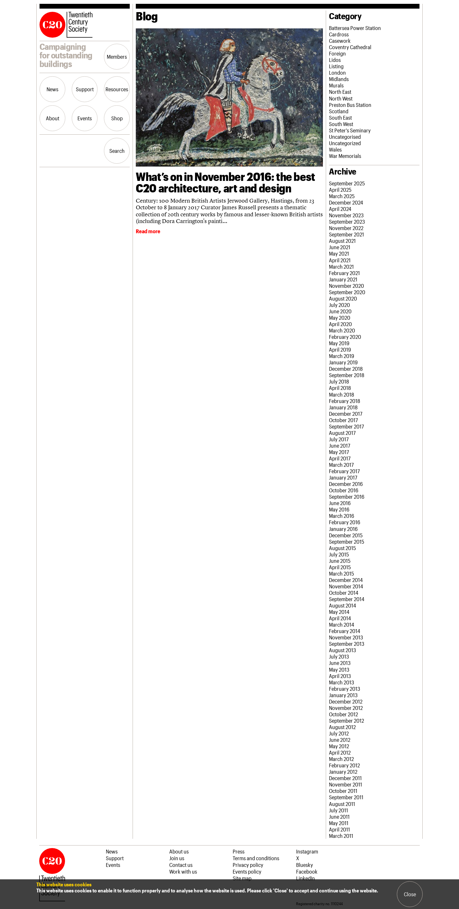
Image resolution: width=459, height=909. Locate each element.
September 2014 (346, 599)
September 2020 (347, 292)
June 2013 (340, 662)
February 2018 (344, 401)
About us (179, 851)
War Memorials (345, 156)
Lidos (335, 59)
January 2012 (343, 771)
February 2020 (345, 336)
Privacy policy (248, 864)
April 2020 (340, 324)
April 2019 (340, 349)
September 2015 (346, 541)
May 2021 (339, 253)
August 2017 (342, 432)
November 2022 (346, 228)
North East (340, 91)
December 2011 (345, 778)
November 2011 (345, 784)
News (52, 89)
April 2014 (340, 618)
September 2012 (346, 720)
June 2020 (340, 311)
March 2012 (341, 759)
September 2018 (346, 375)
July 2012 (339, 733)
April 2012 (340, 752)
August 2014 (342, 605)
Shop (117, 118)
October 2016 (343, 490)
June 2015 (340, 560)
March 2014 (341, 624)
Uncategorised (345, 136)
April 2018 (340, 387)
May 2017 (339, 452)
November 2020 (346, 285)
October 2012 (343, 714)
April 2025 (340, 189)
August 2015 (342, 548)
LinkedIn (305, 878)
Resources (117, 89)
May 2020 (339, 317)
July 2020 (339, 305)
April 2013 (340, 676)
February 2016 (344, 522)
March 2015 (341, 573)
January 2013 (343, 695)
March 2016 (341, 515)
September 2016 (346, 496)
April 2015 (340, 567)
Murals (336, 85)
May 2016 (339, 509)
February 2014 (344, 631)
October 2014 (343, 592)
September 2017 (346, 426)
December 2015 (346, 535)
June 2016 (340, 503)
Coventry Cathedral (350, 47)
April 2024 (340, 208)
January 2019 (343, 362)
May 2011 (338, 823)
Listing (336, 66)
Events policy (247, 871)
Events (84, 118)
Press (238, 851)
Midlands (339, 79)
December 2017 (345, 413)
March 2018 (341, 394)
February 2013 (344, 688)
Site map (242, 878)
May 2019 (339, 343)
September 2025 (347, 183)
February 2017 (344, 471)
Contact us (181, 864)
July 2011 (338, 810)
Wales (335, 149)
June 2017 (339, 445)
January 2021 (343, 279)
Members (117, 56)
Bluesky (304, 864)
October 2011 (343, 790)
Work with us (183, 871)
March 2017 (341, 464)
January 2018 (343, 407)
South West (341, 124)
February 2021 (344, 273)
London (337, 72)
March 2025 (342, 196)
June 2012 (339, 739)
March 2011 (341, 835)
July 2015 (339, 554)
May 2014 (339, 611)
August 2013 (342, 650)
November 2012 (346, 707)
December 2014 (346, 580)
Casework (340, 40)
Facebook (306, 871)
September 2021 (346, 234)
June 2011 (339, 816)
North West (341, 98)
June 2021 (339, 247)
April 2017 (340, 458)
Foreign (337, 53)
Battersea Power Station (355, 28)
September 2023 (347, 221)
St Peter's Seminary (350, 130)
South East (340, 117)
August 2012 (342, 727)
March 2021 (341, 266)
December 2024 (346, 202)
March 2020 (342, 330)
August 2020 (343, 298)
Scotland (338, 111)
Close (410, 894)
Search (117, 150)
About (52, 118)
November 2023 (346, 215)
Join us (176, 858)
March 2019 (341, 356)
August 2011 (342, 804)
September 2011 (346, 797)
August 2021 (342, 240)
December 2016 (346, 484)
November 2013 (346, 637)
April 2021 (340, 260)
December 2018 (346, 368)
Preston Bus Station (350, 104)
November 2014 (346, 586)
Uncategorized (345, 143)
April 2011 (339, 829)
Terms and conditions (256, 858)
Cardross (339, 34)
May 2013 (339, 669)
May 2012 (339, 746)
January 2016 (343, 528)
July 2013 (339, 656)
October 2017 (343, 420)
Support (85, 89)
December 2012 (345, 701)
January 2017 (343, 477)
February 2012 (344, 765)
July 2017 (339, 439)
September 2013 (346, 643)
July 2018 (339, 381)
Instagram (307, 851)
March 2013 (341, 682)
